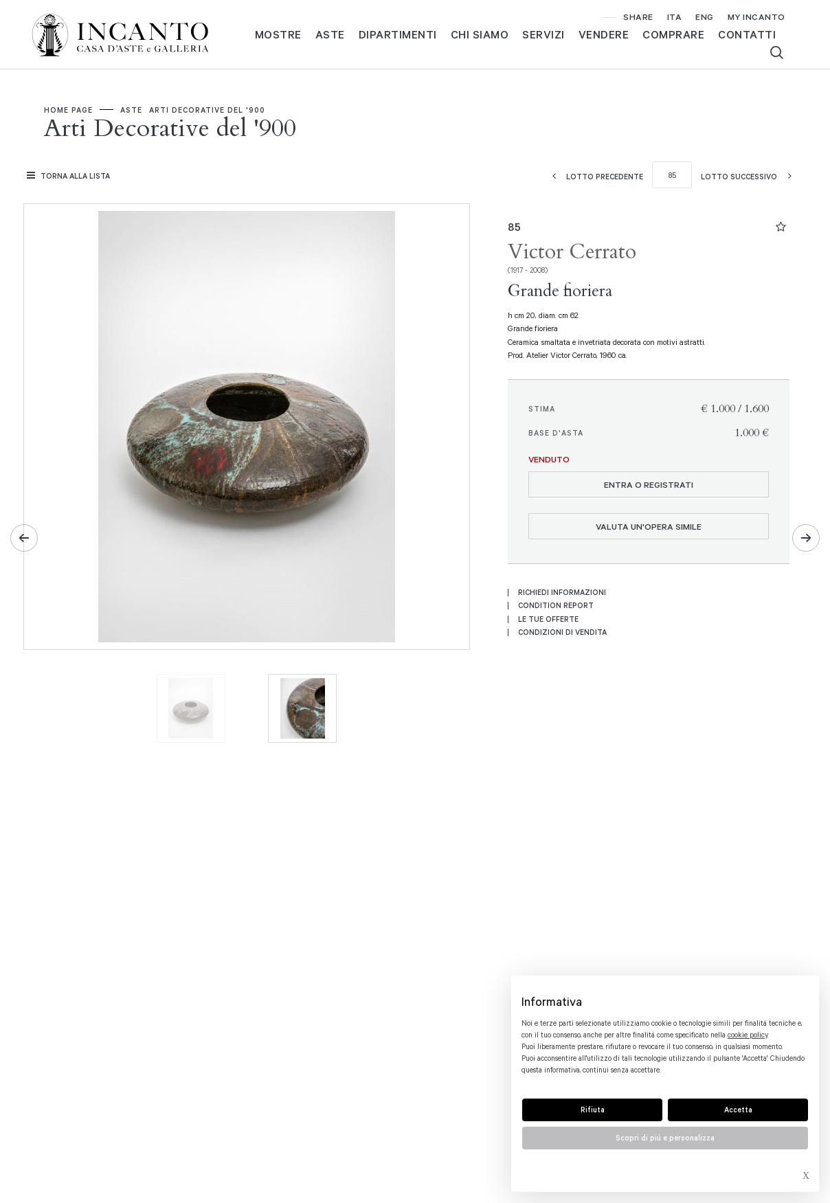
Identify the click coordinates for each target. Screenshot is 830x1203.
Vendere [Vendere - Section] (604, 34)
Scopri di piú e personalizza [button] (665, 1138)
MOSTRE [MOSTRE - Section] (278, 34)
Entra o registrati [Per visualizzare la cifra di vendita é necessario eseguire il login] (648, 484)
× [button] (806, 1178)
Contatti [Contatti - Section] (747, 34)
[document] (665, 1036)
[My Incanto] (756, 16)
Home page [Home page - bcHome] (68, 110)
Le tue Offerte (548, 619)
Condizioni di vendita (562, 632)
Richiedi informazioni (562, 592)
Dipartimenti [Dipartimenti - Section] (398, 34)
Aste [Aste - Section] (330, 34)
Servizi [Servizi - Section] (543, 34)
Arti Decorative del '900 (207, 110)
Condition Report (556, 605)
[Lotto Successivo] (750, 176)
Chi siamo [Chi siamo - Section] (480, 34)
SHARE (638, 16)
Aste (131, 110)
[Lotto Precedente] (593, 176)
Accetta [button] (738, 1109)
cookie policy (747, 1034)
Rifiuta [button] (593, 1109)
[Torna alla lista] (70, 176)
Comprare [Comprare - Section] (673, 34)
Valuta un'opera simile (649, 526)
